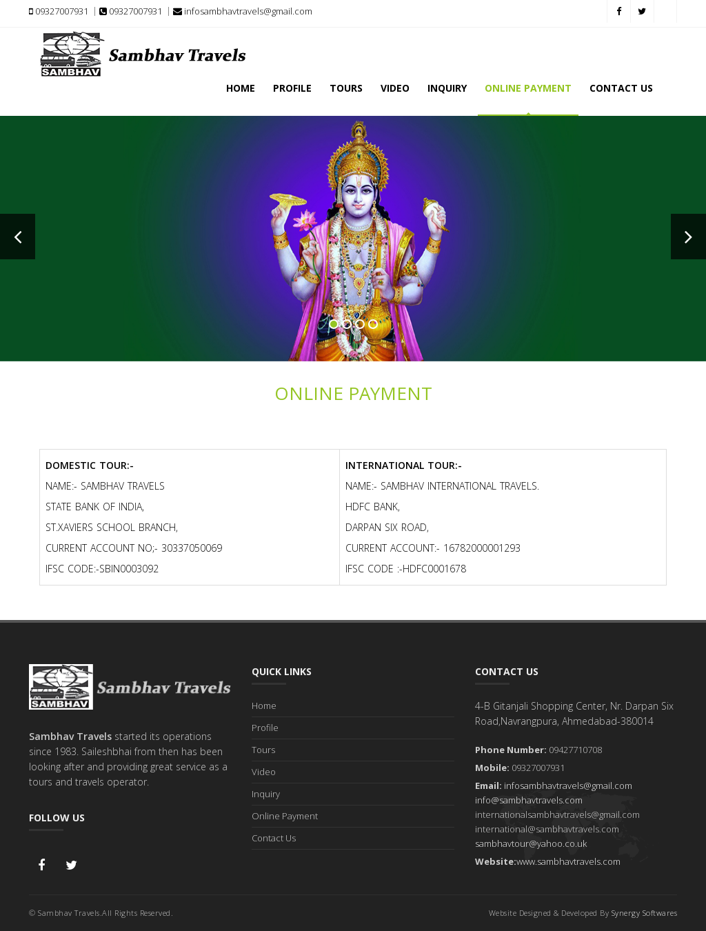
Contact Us (621, 87)
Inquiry (447, 87)
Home (240, 87)
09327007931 (58, 11)
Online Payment (528, 87)
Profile (292, 87)
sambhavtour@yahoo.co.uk (531, 843)
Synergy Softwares (645, 913)
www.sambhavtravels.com (568, 861)
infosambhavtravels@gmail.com (242, 11)
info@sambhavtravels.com (529, 800)
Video (395, 87)
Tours (346, 87)
